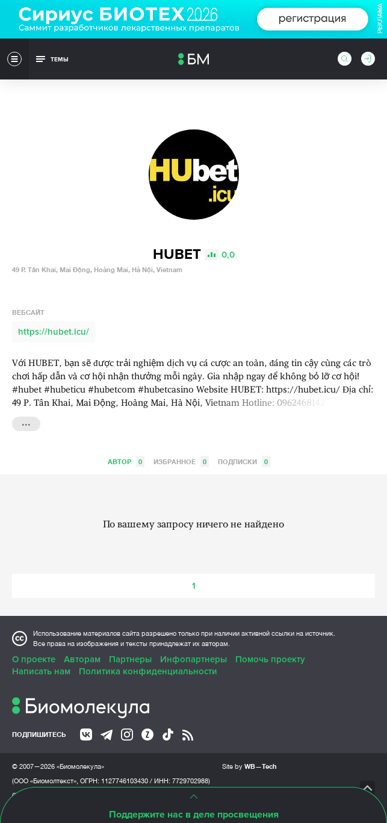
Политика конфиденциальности (148, 671)
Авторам (82, 659)
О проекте (33, 659)
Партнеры (130, 659)
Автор (126, 461)
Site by (249, 766)
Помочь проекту (270, 659)
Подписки (244, 461)
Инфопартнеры (193, 659)
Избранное (181, 461)
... (26, 423)
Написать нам (41, 671)
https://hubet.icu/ (53, 331)
